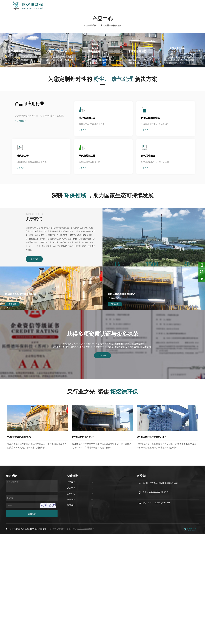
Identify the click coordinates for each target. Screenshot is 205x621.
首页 (90, 5)
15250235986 (182, 5)
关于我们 (102, 5)
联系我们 (159, 5)
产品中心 (116, 5)
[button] (100, 118)
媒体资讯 (145, 5)
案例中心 (130, 5)
